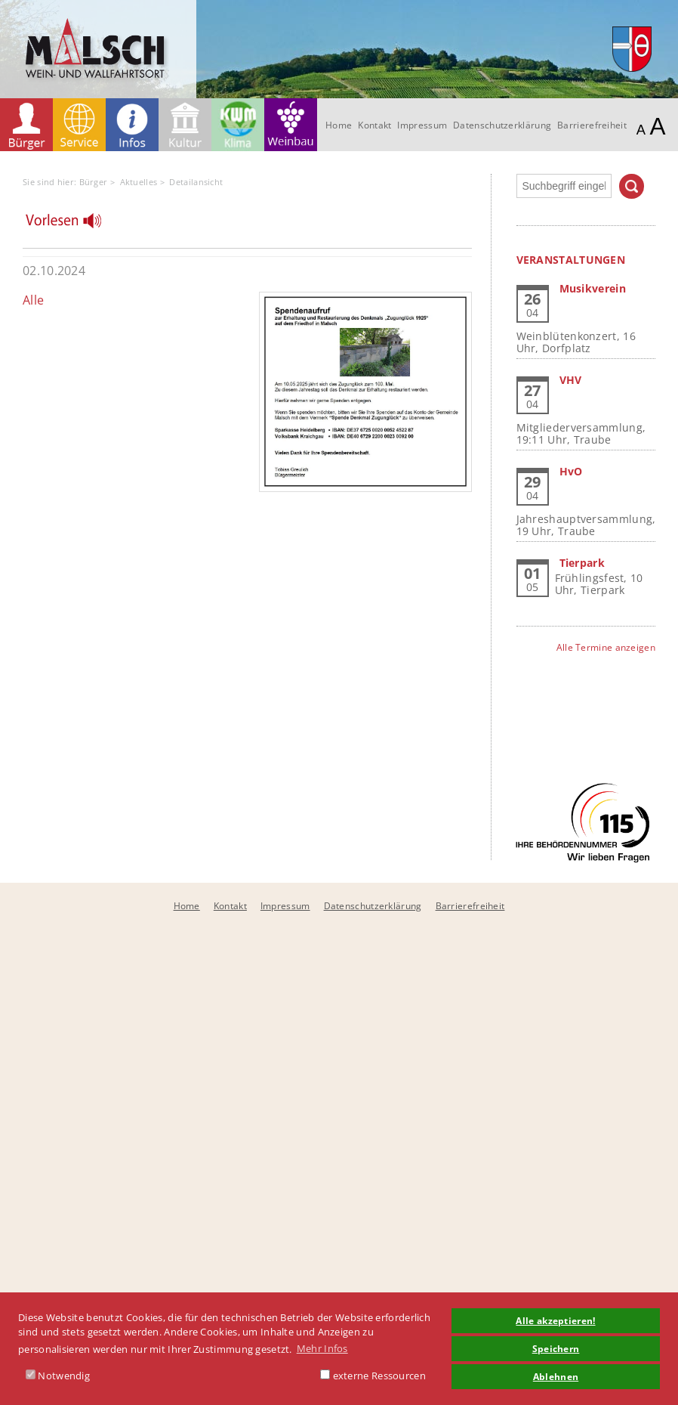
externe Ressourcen (373, 1375)
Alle (33, 300)
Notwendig (58, 1375)
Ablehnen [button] (555, 1376)
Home (338, 125)
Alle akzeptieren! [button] (555, 1320)
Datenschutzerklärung (502, 125)
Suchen (631, 186)
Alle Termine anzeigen (605, 647)
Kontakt (374, 125)
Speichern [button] (556, 1348)
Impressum (422, 125)
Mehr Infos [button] (322, 1348)
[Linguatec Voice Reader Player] (73, 224)
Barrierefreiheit (592, 125)
